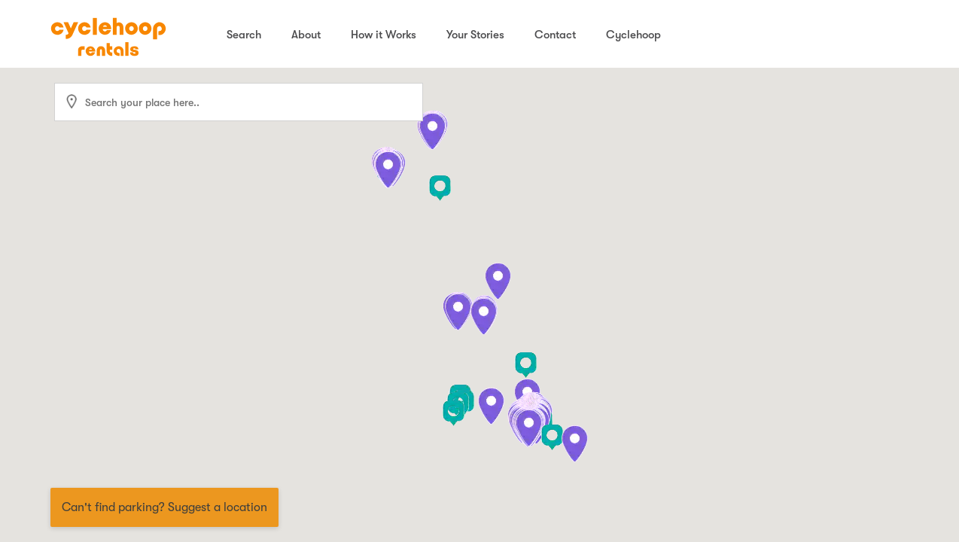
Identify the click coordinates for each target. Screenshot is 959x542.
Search (244, 34)
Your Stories (475, 34)
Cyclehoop (633, 34)
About (306, 34)
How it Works (383, 34)
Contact (555, 34)
